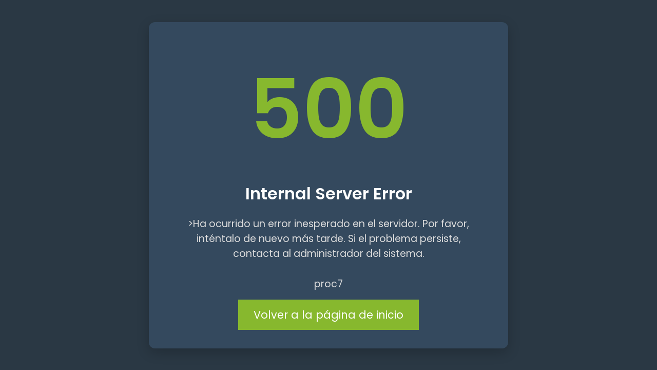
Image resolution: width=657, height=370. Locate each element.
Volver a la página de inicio (328, 314)
